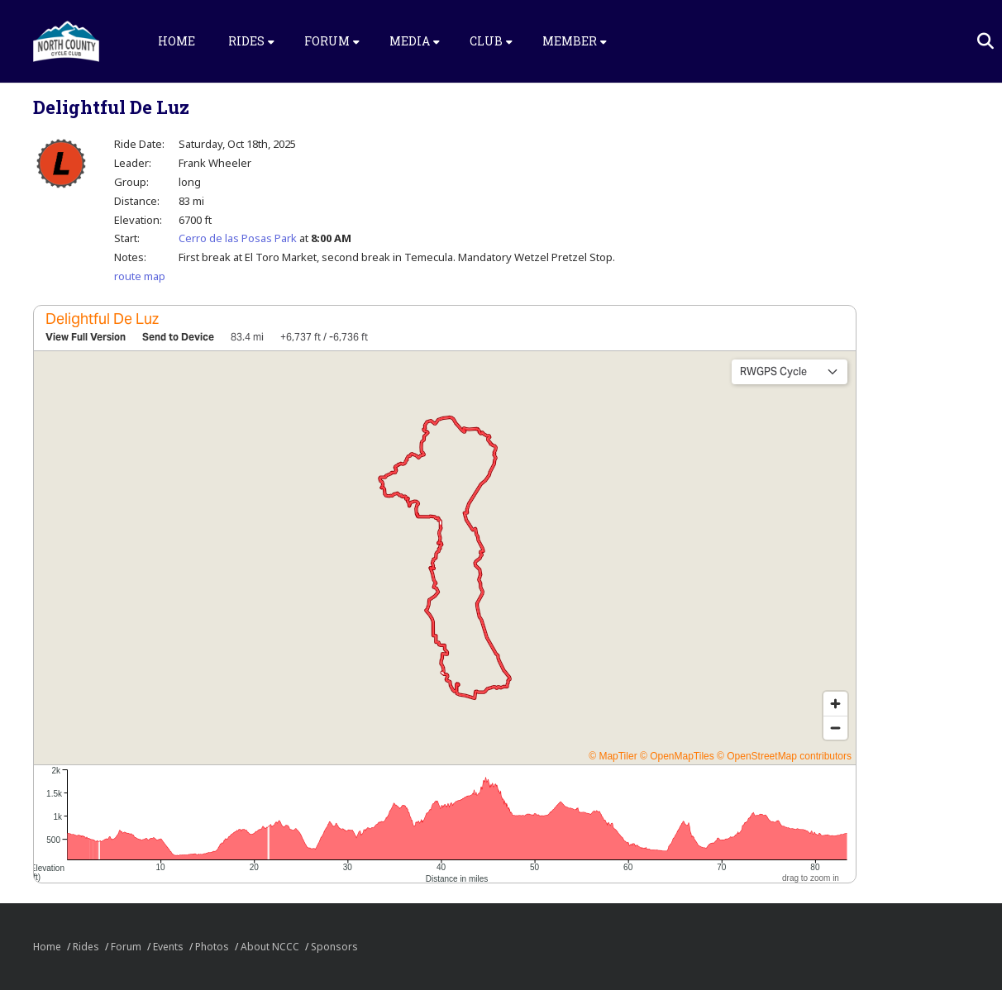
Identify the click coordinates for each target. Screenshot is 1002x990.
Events (168, 947)
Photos (212, 947)
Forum (332, 41)
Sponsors (334, 947)
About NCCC (270, 947)
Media (414, 41)
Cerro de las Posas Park (238, 238)
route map (139, 276)
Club (491, 41)
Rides (251, 41)
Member (574, 41)
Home (176, 41)
